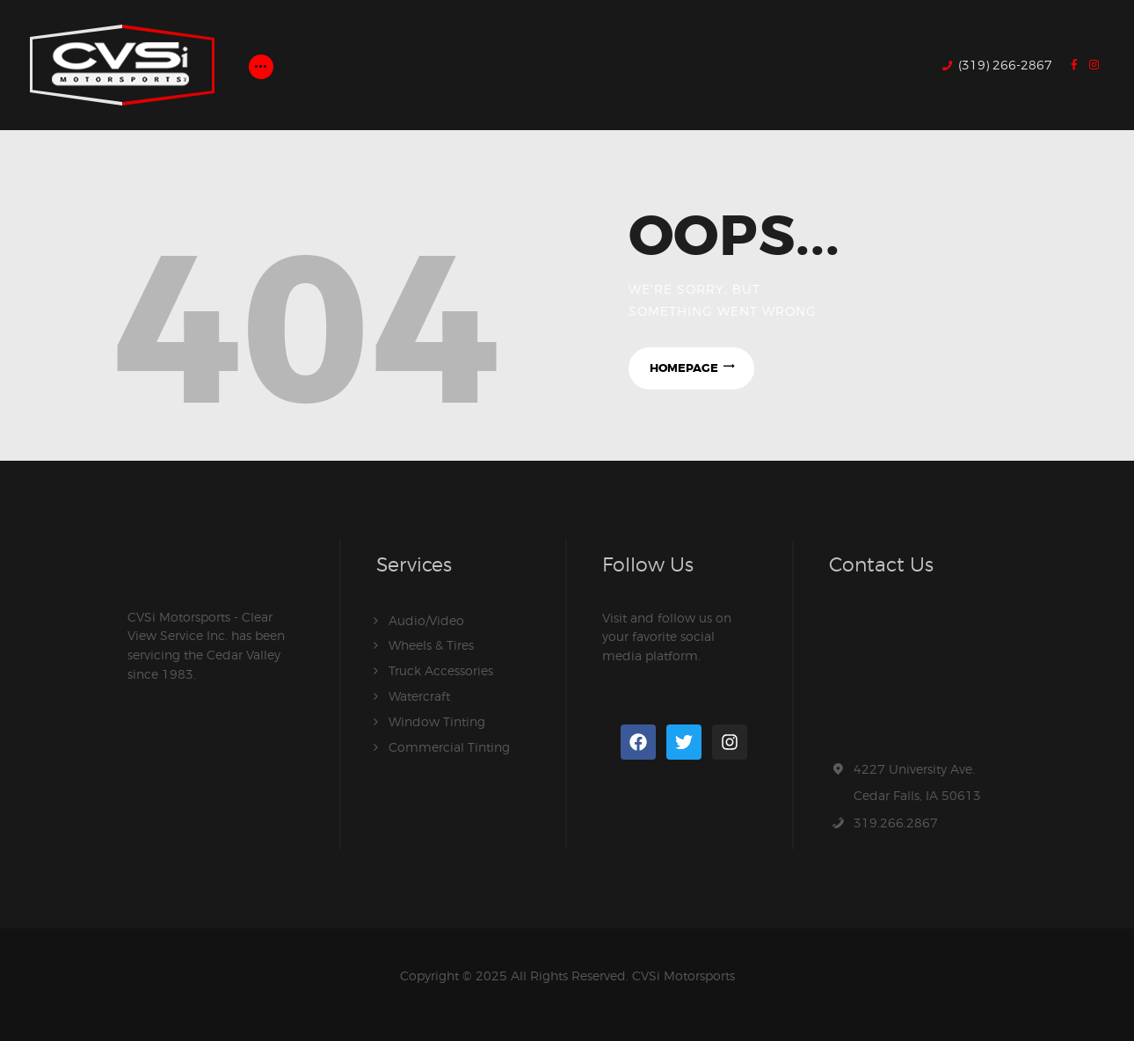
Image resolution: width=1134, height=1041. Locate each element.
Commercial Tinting (449, 743)
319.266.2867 (896, 822)
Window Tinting (437, 718)
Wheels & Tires (431, 644)
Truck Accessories (441, 669)
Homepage (683, 367)
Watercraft (419, 694)
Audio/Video (426, 620)
